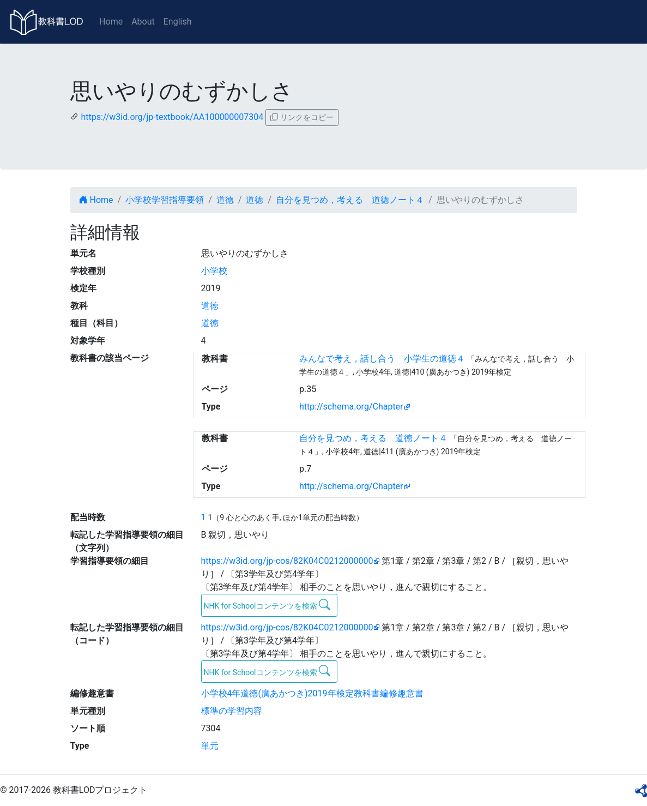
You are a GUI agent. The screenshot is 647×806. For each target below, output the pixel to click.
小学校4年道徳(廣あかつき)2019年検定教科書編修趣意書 (312, 693)
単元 (210, 746)
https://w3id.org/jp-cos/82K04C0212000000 (287, 561)
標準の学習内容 (231, 711)
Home (111, 21)
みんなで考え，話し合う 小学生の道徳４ (382, 358)
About (143, 21)
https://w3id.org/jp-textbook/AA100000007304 (172, 117)
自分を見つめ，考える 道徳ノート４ (350, 200)
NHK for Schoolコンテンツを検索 (267, 604)
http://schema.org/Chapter (351, 406)
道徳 (225, 200)
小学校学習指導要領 (164, 200)
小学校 (214, 271)
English (178, 21)
